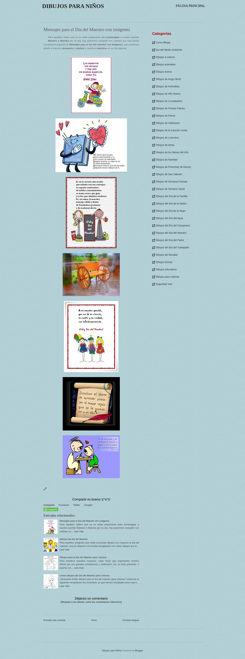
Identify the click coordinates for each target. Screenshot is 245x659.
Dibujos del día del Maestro (74, 539)
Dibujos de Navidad (166, 159)
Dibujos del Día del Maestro (171, 232)
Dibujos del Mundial (167, 254)
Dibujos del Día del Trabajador (172, 247)
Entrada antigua (130, 620)
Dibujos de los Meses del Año (172, 152)
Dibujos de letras (165, 145)
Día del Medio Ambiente (169, 49)
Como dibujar (163, 42)
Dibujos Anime (164, 71)
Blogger (139, 650)
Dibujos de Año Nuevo (168, 93)
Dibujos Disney (164, 262)
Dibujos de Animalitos (168, 86)
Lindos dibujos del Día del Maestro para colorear (85, 575)
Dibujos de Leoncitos (167, 137)
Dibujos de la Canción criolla (171, 130)
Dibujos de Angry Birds (168, 79)
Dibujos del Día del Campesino (173, 225)
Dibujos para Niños (73, 6)
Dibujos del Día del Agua (169, 218)
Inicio (94, 620)
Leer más (79, 531)
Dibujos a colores (165, 57)
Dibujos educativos (166, 269)
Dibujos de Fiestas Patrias (170, 108)
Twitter (76, 505)
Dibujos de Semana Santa (170, 188)
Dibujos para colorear (167, 276)
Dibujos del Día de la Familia (172, 196)
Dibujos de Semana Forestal (171, 181)
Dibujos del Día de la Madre (171, 203)
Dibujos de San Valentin (169, 174)
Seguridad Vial (164, 284)
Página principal (190, 6)
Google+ (88, 505)
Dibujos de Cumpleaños (169, 101)
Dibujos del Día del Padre (170, 240)
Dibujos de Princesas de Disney (173, 167)
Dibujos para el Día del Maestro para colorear (83, 557)
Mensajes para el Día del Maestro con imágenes (84, 521)
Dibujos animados (166, 64)
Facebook (63, 505)
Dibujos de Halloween (168, 123)
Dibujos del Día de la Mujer (171, 210)
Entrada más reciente (55, 620)
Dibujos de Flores (165, 115)
